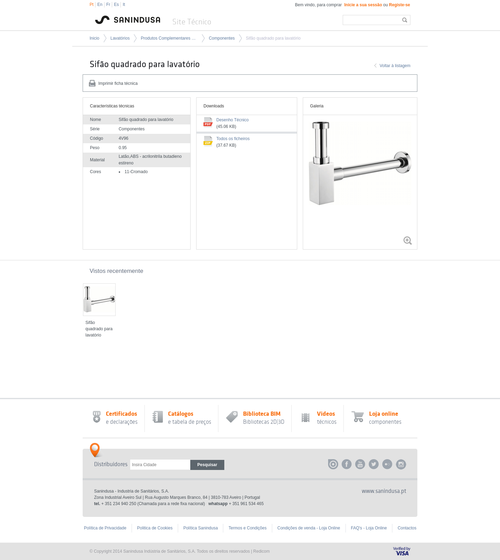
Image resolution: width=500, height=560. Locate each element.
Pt (91, 4)
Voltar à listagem (395, 65)
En (99, 4)
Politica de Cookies (155, 528)
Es (116, 4)
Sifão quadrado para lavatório (273, 38)
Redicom (261, 551)
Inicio (94, 38)
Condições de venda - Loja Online (308, 528)
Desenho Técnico (232, 119)
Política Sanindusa (200, 528)
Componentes (222, 38)
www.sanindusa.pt (384, 491)
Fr (108, 4)
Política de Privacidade (105, 528)
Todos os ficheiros (233, 138)
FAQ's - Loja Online (369, 528)
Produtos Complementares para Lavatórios (169, 38)
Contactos (407, 528)
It (124, 4)
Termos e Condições (247, 528)
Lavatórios (120, 38)
